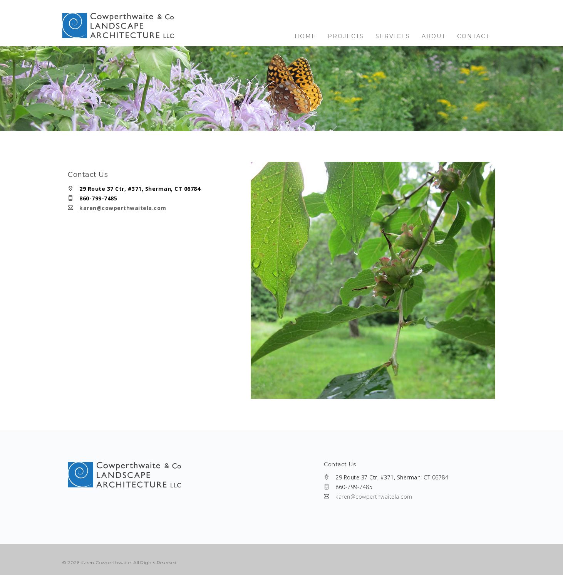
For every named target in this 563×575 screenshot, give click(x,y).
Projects (346, 36)
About (434, 36)
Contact (473, 36)
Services (392, 36)
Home (305, 36)
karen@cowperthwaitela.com (122, 208)
